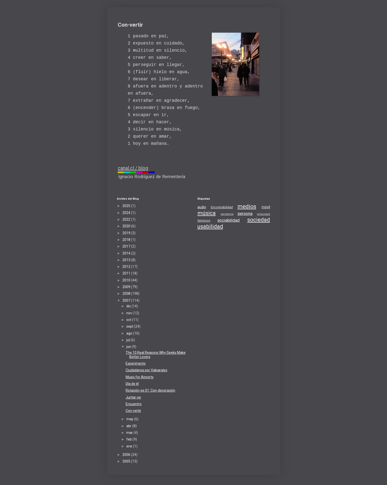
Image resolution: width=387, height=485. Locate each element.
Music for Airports (140, 377)
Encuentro (134, 404)
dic (129, 306)
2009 (126, 287)
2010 (126, 280)
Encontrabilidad (222, 207)
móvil (266, 207)
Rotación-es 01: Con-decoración (150, 390)
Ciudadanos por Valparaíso (146, 370)
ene (129, 446)
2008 (126, 293)
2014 (126, 253)
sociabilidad (228, 220)
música (206, 213)
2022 (126, 219)
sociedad (258, 219)
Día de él (132, 384)
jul (128, 340)
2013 (126, 260)
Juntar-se (133, 397)
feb (129, 439)
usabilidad (210, 226)
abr (129, 426)
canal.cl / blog (133, 168)
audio (201, 207)
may (130, 419)
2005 (126, 461)
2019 (126, 233)
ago (129, 333)
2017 (126, 246)
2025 (126, 206)
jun (129, 347)
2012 (126, 267)
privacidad (263, 214)
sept (130, 326)
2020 (126, 226)
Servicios (203, 220)
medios (246, 206)
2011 (126, 273)
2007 (126, 300)
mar (130, 433)
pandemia (227, 214)
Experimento (136, 363)
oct (129, 320)
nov (129, 313)
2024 (126, 213)
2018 (126, 240)
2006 (126, 455)
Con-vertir (133, 411)
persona (245, 213)
